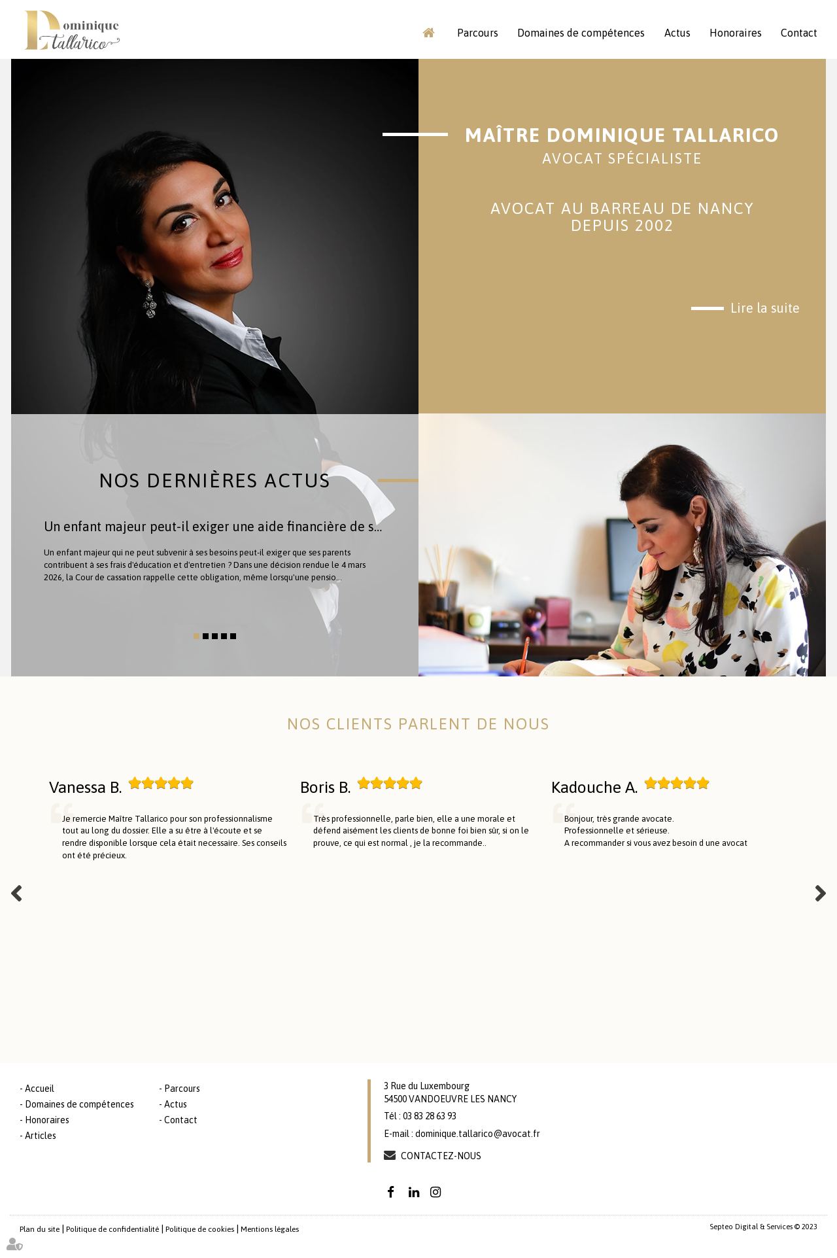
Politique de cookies (199, 1229)
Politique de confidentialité (112, 1229)
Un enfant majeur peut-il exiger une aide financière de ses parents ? (244, 526)
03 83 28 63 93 (429, 1116)
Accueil (428, 32)
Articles (40, 1135)
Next (820, 893)
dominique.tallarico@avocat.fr (477, 1133)
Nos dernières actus (215, 480)
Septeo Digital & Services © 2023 (763, 1227)
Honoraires (735, 33)
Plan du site (40, 1229)
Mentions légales (270, 1229)
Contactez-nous (441, 1156)
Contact (799, 33)
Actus (677, 33)
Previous (16, 893)
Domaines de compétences (581, 33)
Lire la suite (765, 307)
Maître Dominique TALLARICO (622, 145)
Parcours (477, 33)
